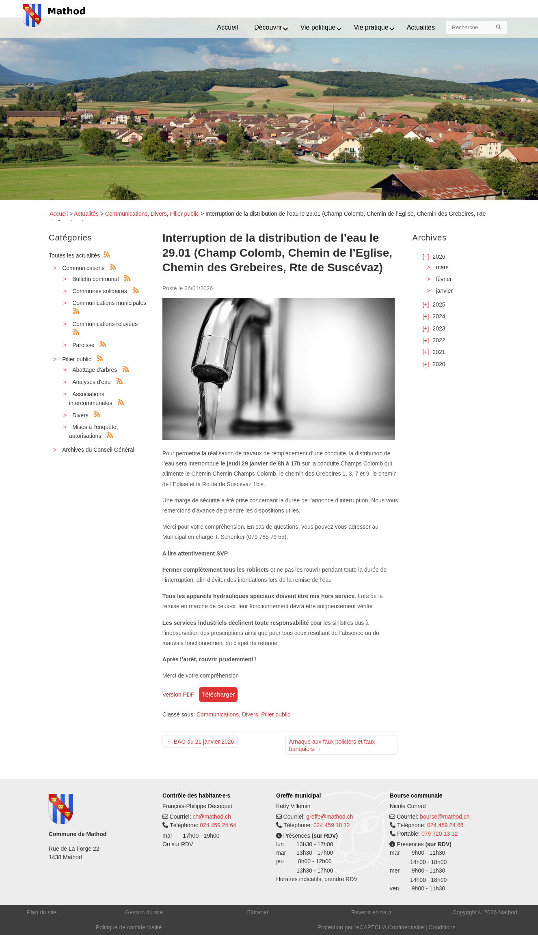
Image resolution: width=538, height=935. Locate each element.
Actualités (86, 213)
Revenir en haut (371, 912)
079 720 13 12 (439, 833)
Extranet (257, 912)
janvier (444, 290)
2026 (438, 256)
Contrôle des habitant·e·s (196, 795)
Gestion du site (144, 912)
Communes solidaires (99, 291)
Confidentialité (406, 927)
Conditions (442, 927)
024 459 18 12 (331, 825)
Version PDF (178, 694)
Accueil (59, 213)
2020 (438, 364)
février (444, 279)
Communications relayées (105, 324)
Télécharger (218, 694)
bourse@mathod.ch (444, 816)
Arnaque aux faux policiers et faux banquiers (332, 745)
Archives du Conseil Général (98, 449)
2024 (438, 316)
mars (442, 267)
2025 (438, 304)
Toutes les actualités (74, 255)
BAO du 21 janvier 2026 (200, 741)
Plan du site (41, 912)
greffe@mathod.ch (329, 816)
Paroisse (83, 345)
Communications (126, 213)
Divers (159, 213)
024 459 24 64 (218, 825)
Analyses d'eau (91, 382)
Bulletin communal (95, 279)
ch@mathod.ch (211, 816)
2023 (438, 328)
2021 (438, 352)
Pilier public (184, 213)
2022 (438, 340)
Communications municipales (109, 303)
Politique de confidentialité (129, 927)
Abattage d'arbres (94, 370)
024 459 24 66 (445, 825)
